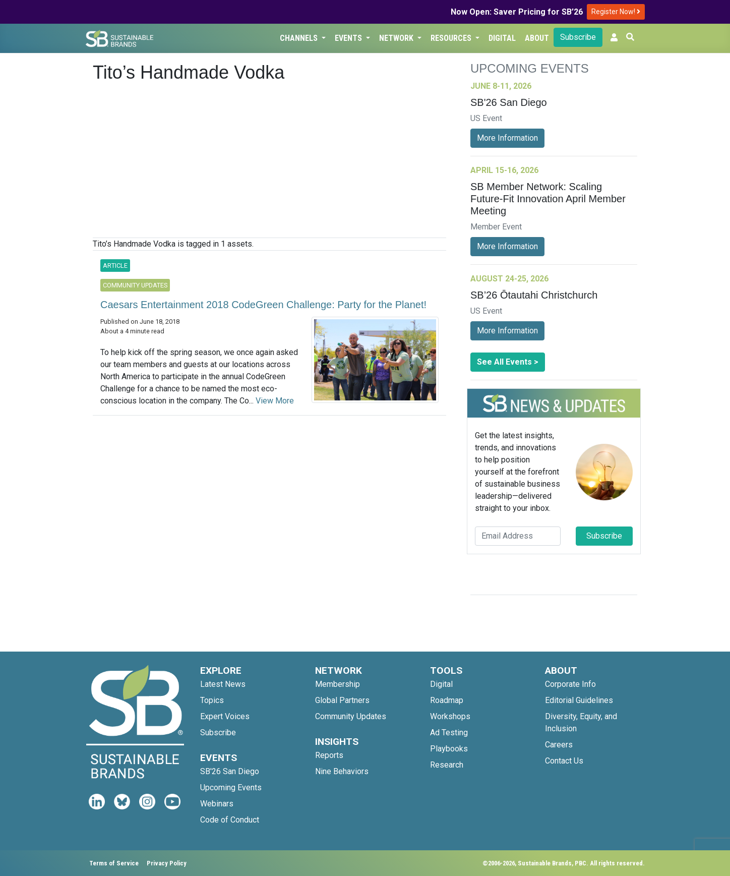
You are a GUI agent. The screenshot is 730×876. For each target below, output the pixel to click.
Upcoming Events (231, 787)
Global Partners (342, 700)
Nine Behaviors (342, 771)
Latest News (223, 684)
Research (446, 765)
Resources (452, 38)
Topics (212, 700)
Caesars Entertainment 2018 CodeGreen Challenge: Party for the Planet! (263, 304)
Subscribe (578, 37)
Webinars (216, 803)
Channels (300, 38)
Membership (337, 684)
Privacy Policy (167, 863)
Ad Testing (449, 732)
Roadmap (446, 700)
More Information (507, 138)
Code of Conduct (229, 820)
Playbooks (449, 748)
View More (275, 400)
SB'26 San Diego (229, 771)
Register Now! (615, 12)
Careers (559, 744)
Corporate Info (570, 684)
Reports (329, 755)
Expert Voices (225, 716)
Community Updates (350, 716)
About (537, 38)
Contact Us (564, 761)
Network (397, 38)
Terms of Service (114, 863)
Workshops (450, 716)
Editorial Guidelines (579, 700)
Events (349, 38)
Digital (502, 38)
